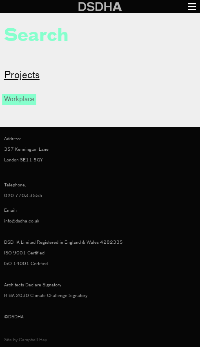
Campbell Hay (33, 340)
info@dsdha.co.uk (21, 221)
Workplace (19, 99)
